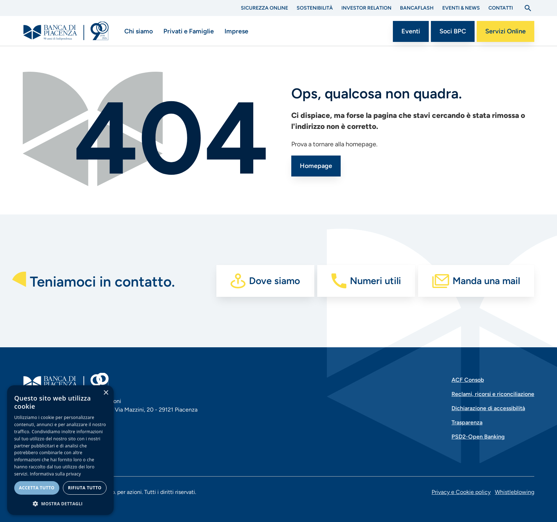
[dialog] (60, 450)
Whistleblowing (514, 492)
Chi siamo (138, 31)
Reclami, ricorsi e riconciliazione (492, 394)
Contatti (500, 8)
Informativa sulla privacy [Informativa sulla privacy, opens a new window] (55, 474)
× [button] (105, 393)
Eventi (410, 31)
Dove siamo (274, 281)
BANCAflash (417, 8)
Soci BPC (452, 31)
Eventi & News (461, 8)
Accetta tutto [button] (36, 488)
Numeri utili (375, 281)
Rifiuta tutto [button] (85, 488)
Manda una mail (486, 281)
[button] (60, 503)
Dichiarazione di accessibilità (488, 408)
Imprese (236, 31)
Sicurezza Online (264, 8)
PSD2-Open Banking (478, 436)
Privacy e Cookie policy (461, 492)
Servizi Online (505, 31)
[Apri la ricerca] (527, 8)
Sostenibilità (315, 8)
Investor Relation (366, 8)
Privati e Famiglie (188, 31)
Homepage (316, 166)
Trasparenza (466, 422)
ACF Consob (467, 379)
